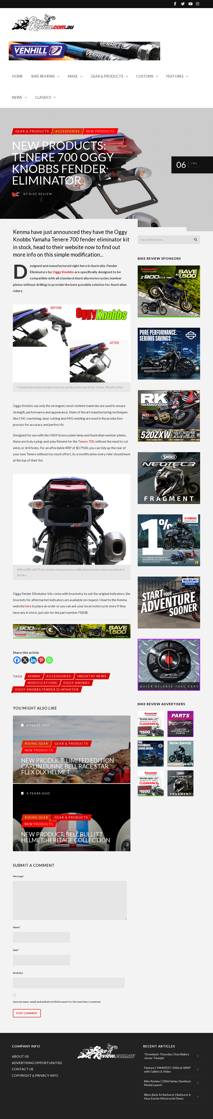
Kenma (34, 676)
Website (18, 972)
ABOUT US (20, 1056)
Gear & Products (107, 76)
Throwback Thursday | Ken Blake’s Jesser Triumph (166, 1056)
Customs (144, 76)
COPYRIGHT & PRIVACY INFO (35, 1075)
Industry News (91, 676)
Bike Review (40, 194)
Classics (43, 97)
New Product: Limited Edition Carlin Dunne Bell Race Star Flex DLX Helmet (67, 766)
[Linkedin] (33, 660)
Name (16, 927)
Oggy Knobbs (63, 272)
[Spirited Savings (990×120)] (71, 631)
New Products (100, 131)
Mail (16, 950)
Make (73, 76)
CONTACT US (22, 1069)
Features (174, 76)
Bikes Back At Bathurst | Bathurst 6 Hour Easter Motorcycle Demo (167, 1096)
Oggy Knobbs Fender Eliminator (47, 689)
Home (17, 76)
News (17, 97)
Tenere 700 (86, 441)
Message (18, 876)
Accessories (67, 131)
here (28, 606)
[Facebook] (17, 660)
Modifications (42, 682)
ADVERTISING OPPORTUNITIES (37, 1063)
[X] (25, 660)
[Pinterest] (41, 660)
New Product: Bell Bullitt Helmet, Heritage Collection (65, 837)
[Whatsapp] (49, 660)
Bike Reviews (43, 76)
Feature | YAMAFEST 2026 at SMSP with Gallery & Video (167, 1069)
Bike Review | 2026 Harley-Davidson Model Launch (167, 1083)
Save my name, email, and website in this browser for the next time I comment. (57, 1001)
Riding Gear (36, 743)
